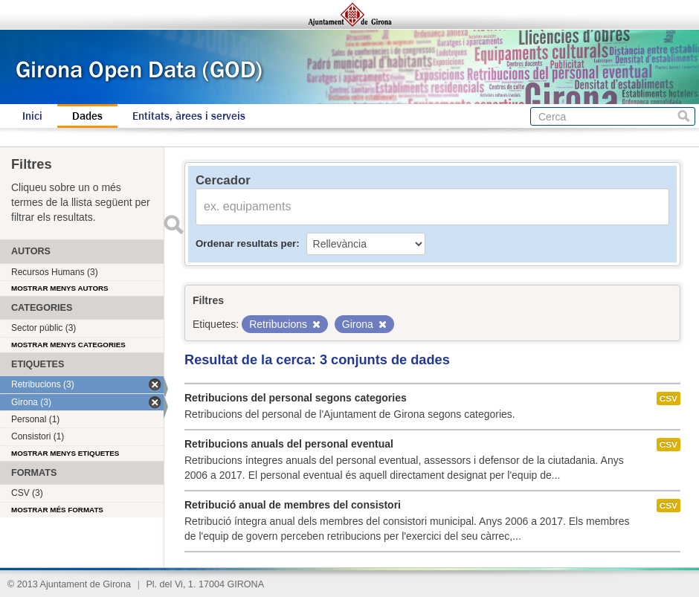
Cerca (683, 116)
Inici (32, 116)
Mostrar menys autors (60, 288)
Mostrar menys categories (68, 345)
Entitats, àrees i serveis (188, 116)
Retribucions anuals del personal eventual (288, 444)
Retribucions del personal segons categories (295, 398)
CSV (668, 398)
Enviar (173, 224)
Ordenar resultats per (246, 243)
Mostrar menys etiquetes (65, 453)
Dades (87, 116)
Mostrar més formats (57, 510)
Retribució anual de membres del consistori (292, 505)
